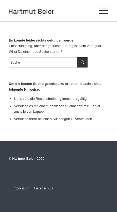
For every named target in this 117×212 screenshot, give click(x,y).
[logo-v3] (48, 10)
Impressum (19, 188)
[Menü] (101, 10)
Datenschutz (43, 188)
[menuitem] (101, 10)
